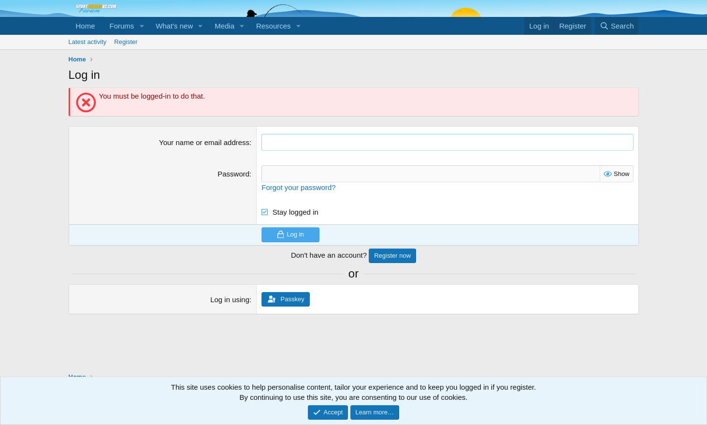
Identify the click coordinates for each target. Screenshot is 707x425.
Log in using (229, 299)
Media (224, 26)
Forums (122, 26)
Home (85, 26)
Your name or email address (204, 142)
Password (233, 174)
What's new (174, 26)
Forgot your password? (298, 187)
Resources (273, 26)
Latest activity (88, 41)
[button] (141, 26)
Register (125, 41)
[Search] (617, 26)
